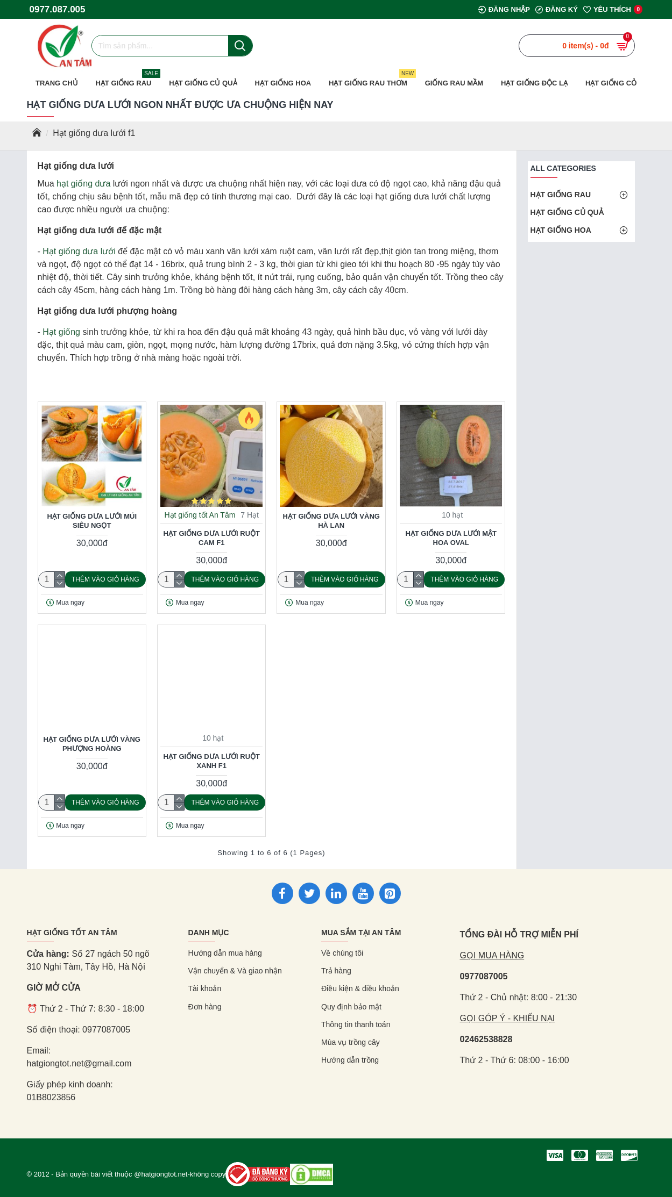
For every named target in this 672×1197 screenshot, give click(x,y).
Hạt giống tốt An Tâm (199, 515)
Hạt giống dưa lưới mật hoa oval (451, 538)
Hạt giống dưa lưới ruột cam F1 (211, 538)
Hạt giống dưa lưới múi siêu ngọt (92, 520)
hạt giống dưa (83, 183)
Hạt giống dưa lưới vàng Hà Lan (331, 520)
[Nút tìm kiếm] (240, 45)
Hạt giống (61, 331)
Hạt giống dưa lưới (79, 251)
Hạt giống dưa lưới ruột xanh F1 (211, 761)
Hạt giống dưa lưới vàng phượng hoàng (92, 743)
